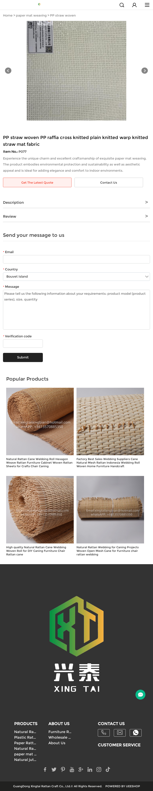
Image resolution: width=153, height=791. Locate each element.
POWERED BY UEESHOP (122, 786)
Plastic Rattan (25, 737)
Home (8, 15)
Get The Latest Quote (37, 182)
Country (10, 269)
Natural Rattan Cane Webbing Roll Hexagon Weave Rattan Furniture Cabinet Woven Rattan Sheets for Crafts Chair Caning (39, 462)
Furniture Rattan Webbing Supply (60, 732)
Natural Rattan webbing (25, 732)
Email (8, 252)
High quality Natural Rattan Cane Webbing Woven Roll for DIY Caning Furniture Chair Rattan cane (36, 550)
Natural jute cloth (25, 760)
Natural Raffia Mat (25, 748)
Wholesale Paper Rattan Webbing (60, 737)
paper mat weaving (31, 15)
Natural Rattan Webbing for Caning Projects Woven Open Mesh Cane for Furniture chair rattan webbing (107, 550)
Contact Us (108, 182)
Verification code (17, 336)
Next (144, 71)
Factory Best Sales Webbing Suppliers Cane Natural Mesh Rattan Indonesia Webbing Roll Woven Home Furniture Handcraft (108, 462)
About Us (56, 743)
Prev (8, 71)
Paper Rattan (25, 743)
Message (11, 287)
